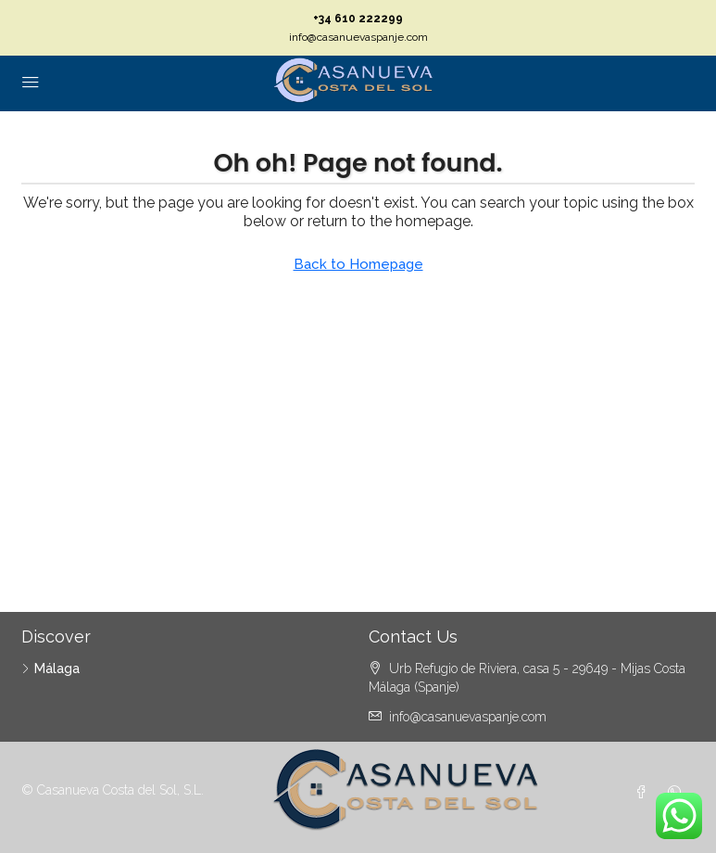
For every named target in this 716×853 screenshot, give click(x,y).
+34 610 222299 (358, 18)
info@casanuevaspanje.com (358, 37)
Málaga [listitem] (50, 668)
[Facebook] (644, 792)
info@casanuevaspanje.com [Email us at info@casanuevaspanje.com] (467, 716)
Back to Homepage (358, 264)
